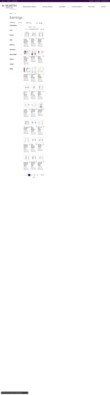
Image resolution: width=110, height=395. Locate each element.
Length (12, 64)
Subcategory (13, 25)
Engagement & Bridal (29, 7)
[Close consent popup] (27, 392)
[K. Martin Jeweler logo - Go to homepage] (9, 6)
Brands (12, 35)
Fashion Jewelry (47, 7)
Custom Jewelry (77, 7)
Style (11, 39)
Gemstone (12, 49)
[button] (91, 1)
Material (12, 44)
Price (11, 30)
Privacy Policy (19, 392)
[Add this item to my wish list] (47, 57)
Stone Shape (13, 54)
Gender (12, 59)
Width (11, 68)
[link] (3, 1)
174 (68, 288)
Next (98, 29)
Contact (103, 7)
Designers (62, 7)
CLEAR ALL (20, 22)
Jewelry (11, 13)
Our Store (91, 7)
